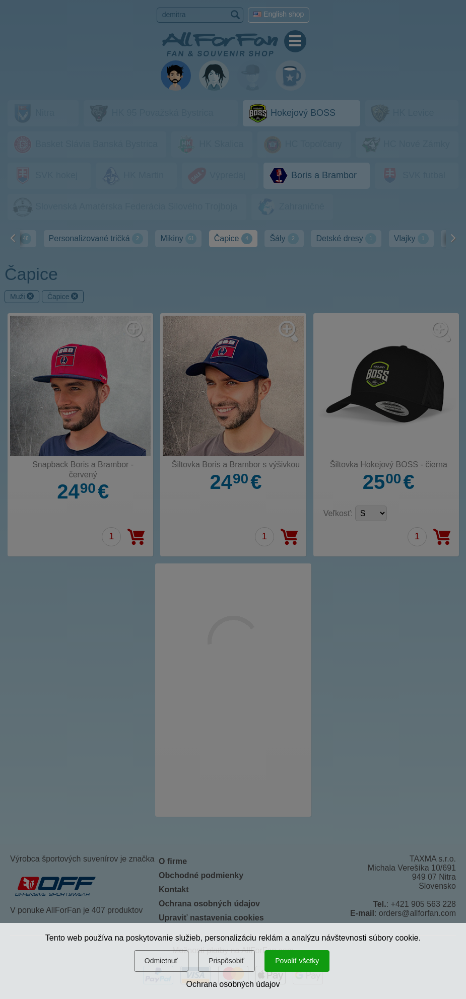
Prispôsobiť (226, 961)
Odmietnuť (161, 961)
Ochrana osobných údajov (233, 984)
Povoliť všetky (297, 961)
